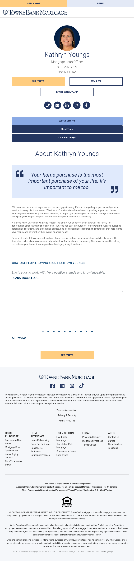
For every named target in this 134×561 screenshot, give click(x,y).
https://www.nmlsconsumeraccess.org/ (67, 519)
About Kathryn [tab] (67, 120)
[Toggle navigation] (127, 12)
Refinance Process (40, 455)
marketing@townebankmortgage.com (84, 535)
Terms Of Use (89, 444)
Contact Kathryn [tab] (67, 137)
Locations (113, 448)
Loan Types (62, 455)
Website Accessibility (67, 410)
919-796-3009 (67, 67)
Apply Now (33, 3)
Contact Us (113, 437)
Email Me (96, 81)
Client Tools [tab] (67, 129)
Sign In (101, 3)
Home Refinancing (40, 440)
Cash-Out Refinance (41, 444)
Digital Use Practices (92, 441)
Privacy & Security (67, 415)
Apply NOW (38, 81)
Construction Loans (66, 451)
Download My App (67, 92)
